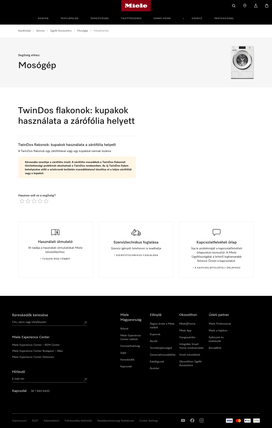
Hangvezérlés (187, 337)
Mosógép (82, 30)
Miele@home (187, 324)
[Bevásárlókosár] (266, 5)
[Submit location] (85, 322)
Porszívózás (100, 18)
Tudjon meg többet (55, 259)
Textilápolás (70, 18)
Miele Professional (220, 324)
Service (40, 30)
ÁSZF (35, 420)
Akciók (154, 341)
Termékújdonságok (161, 348)
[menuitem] (45, 18)
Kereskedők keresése (30, 315)
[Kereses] (234, 5)
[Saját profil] (255, 5)
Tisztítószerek (131, 18)
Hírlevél (18, 372)
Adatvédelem (51, 420)
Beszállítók (215, 348)
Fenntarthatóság (130, 346)
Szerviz (197, 18)
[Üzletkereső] (245, 5)
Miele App (185, 330)
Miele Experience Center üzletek (130, 337)
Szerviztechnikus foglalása (136, 255)
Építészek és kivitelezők (216, 339)
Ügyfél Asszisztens (61, 30)
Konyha (43, 18)
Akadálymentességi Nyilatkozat (115, 420)
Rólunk (124, 328)
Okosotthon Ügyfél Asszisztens (190, 363)
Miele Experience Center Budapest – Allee (37, 351)
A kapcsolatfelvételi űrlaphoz (217, 268)
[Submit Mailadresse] (85, 379)
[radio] (22, 201)
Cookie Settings (148, 420)
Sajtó (123, 353)
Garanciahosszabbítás (162, 355)
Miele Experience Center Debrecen (33, 357)
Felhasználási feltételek (78, 420)
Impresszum (19, 420)
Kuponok (155, 334)
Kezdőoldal (24, 30)
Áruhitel (154, 368)
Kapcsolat (126, 366)
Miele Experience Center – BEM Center (36, 345)
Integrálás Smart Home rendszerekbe (191, 346)
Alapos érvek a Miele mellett (162, 326)
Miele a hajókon (218, 330)
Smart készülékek (189, 355)
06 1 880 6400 (40, 391)
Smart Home (162, 18)
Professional (224, 18)
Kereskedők (127, 359)
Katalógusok (157, 361)
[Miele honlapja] (136, 5)
